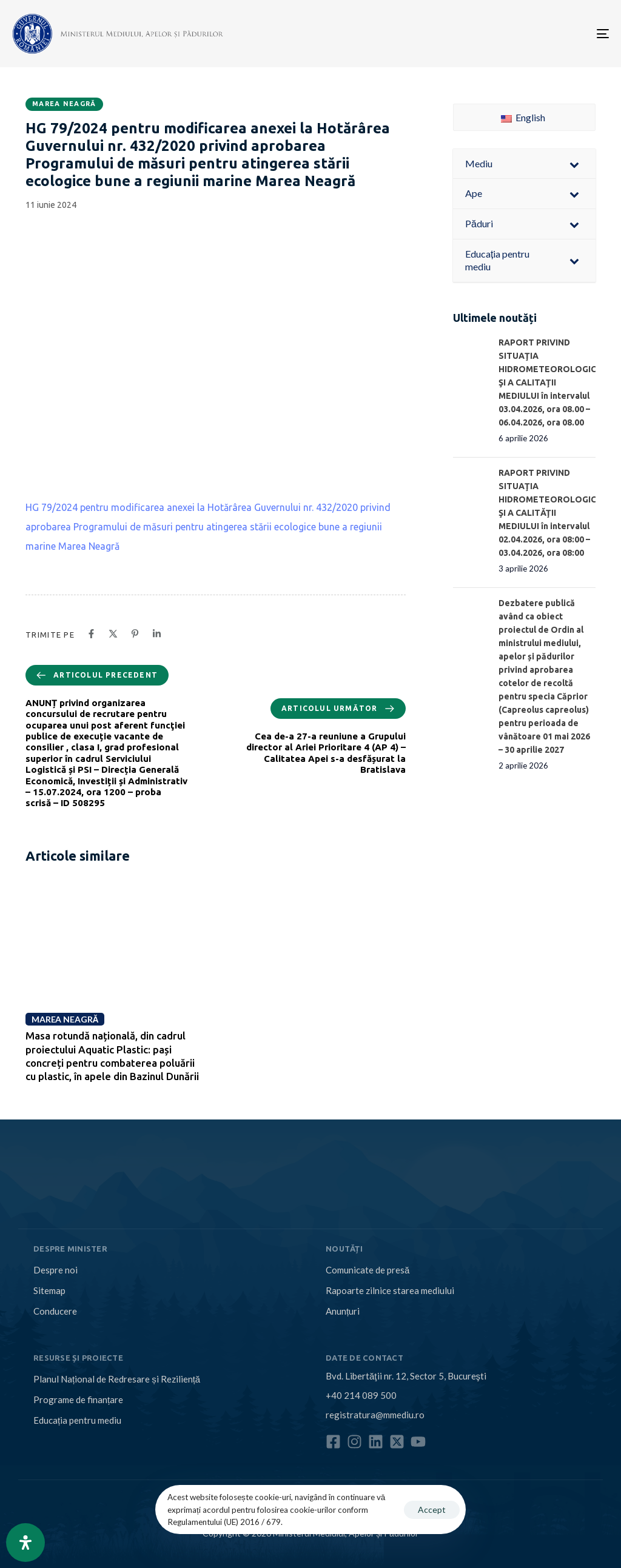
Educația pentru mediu (77, 1420)
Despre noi (55, 1269)
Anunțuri (343, 1311)
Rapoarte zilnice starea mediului (390, 1290)
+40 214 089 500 (361, 1395)
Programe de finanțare (78, 1399)
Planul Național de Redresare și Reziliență (116, 1378)
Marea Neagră (64, 103)
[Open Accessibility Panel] (25, 1542)
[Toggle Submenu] (574, 164)
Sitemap (49, 1290)
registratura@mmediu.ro (375, 1414)
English (523, 117)
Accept (432, 1509)
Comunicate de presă (367, 1269)
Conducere (55, 1311)
